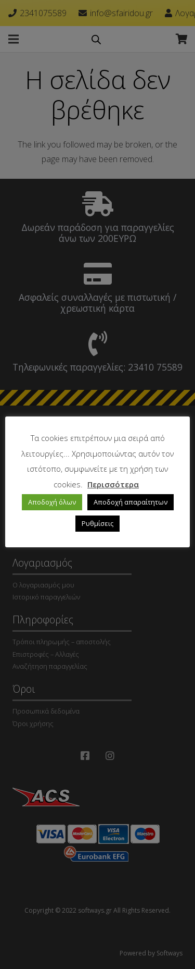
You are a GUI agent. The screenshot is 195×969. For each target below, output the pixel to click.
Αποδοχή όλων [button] (52, 502)
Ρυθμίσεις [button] (97, 523)
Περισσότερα (113, 484)
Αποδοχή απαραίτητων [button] (130, 502)
